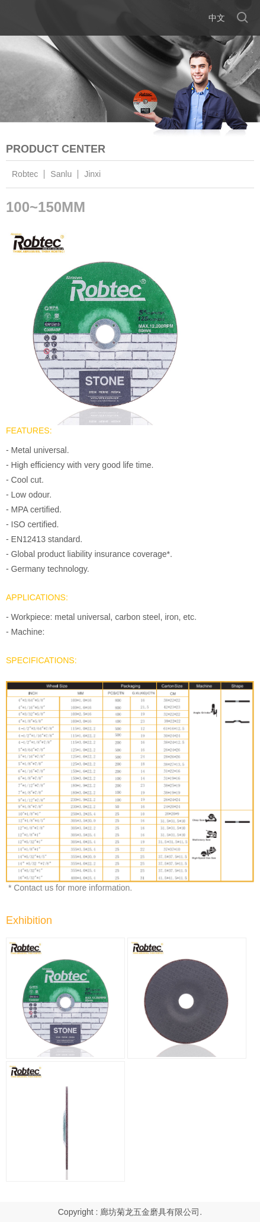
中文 (216, 18)
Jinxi (92, 174)
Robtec (25, 174)
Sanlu (61, 174)
